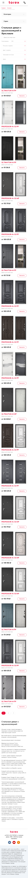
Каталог (9, 8)
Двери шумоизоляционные (8, 9)
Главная (3, 8)
